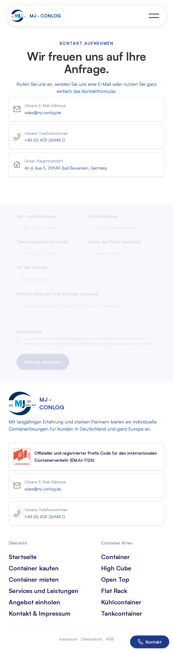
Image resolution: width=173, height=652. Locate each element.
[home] (37, 16)
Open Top (115, 579)
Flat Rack (114, 590)
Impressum (68, 639)
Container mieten (34, 579)
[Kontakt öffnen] (149, 641)
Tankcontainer (121, 613)
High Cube (116, 568)
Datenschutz (91, 639)
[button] (154, 16)
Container (115, 557)
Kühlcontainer (121, 602)
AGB (110, 639)
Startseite (23, 557)
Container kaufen (34, 568)
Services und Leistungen (43, 590)
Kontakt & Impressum (39, 613)
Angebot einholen (34, 602)
